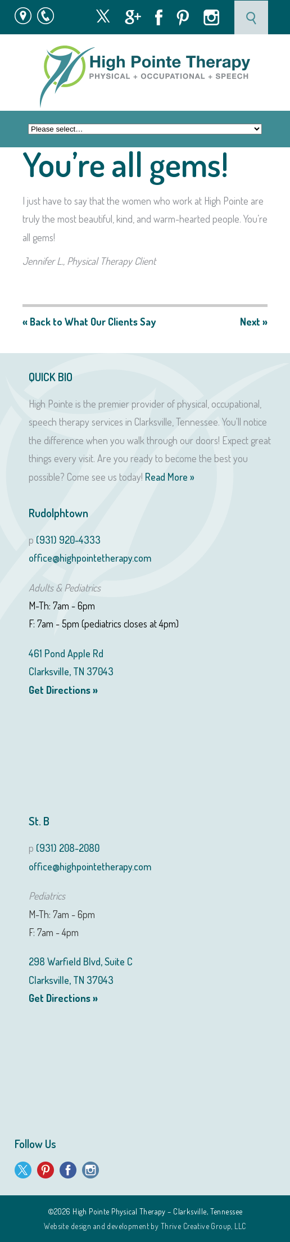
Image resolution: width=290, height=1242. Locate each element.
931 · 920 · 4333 (51, 16)
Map (23, 16)
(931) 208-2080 (67, 848)
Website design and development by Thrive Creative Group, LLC (145, 1226)
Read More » (169, 477)
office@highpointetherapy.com (90, 558)
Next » (254, 321)
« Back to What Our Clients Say (89, 321)
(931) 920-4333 (68, 540)
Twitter (103, 16)
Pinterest (182, 18)
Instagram (211, 17)
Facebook (158, 17)
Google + (133, 17)
